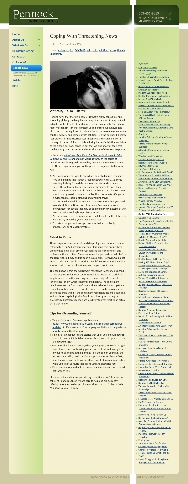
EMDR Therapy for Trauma (150, 402)
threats (121, 50)
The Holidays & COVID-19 (150, 194)
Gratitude (142, 134)
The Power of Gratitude (149, 169)
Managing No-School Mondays (152, 268)
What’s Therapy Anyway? (150, 200)
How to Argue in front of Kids (152, 240)
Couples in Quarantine (148, 217)
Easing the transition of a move (152, 271)
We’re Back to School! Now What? (154, 175)
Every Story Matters (147, 67)
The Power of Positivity (149, 121)
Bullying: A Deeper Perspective (152, 310)
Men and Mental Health (149, 322)
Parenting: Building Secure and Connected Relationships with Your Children (154, 408)
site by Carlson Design (150, 477)
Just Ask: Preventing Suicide (151, 275)
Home (16, 34)
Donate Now (20, 68)
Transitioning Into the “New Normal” (155, 178)
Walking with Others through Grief (154, 265)
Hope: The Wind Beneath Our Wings (155, 184)
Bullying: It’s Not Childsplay (151, 383)
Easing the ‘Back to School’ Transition (155, 364)
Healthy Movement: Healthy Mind (154, 96)
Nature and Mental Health (150, 108)
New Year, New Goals (148, 165)
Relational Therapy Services (151, 159)
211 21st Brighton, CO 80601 (153, 19)
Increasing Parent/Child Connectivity (155, 367)
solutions (104, 50)
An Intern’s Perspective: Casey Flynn (155, 325)
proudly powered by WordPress (109, 477)
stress (113, 50)
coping (70, 50)
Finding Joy (143, 440)
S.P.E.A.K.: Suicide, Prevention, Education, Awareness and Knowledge (152, 252)
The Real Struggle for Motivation (153, 77)
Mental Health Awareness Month (153, 102)
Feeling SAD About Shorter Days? (153, 262)
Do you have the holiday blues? (153, 418)
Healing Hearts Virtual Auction (152, 162)
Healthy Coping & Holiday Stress (153, 259)
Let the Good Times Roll (149, 99)
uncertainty (56, 53)
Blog (15, 86)
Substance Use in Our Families (152, 443)
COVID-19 (80, 50)
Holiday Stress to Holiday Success (153, 86)
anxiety (61, 50)
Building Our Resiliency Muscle (152, 92)
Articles (143, 63)
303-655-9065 (149, 13)
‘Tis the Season (145, 131)
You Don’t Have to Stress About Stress (156, 105)
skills (95, 50)
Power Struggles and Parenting (152, 197)
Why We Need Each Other (150, 156)
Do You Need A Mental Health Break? (155, 172)
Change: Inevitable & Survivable (153, 449)
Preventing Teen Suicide (149, 313)
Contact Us (19, 56)
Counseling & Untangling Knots (152, 446)
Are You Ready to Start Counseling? (154, 181)
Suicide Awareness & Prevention (153, 360)
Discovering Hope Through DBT (152, 414)
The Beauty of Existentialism (151, 204)
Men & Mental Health (148, 370)
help (89, 50)
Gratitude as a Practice (149, 89)
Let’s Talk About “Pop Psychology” (154, 111)
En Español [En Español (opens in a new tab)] (19, 62)
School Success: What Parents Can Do (155, 398)
